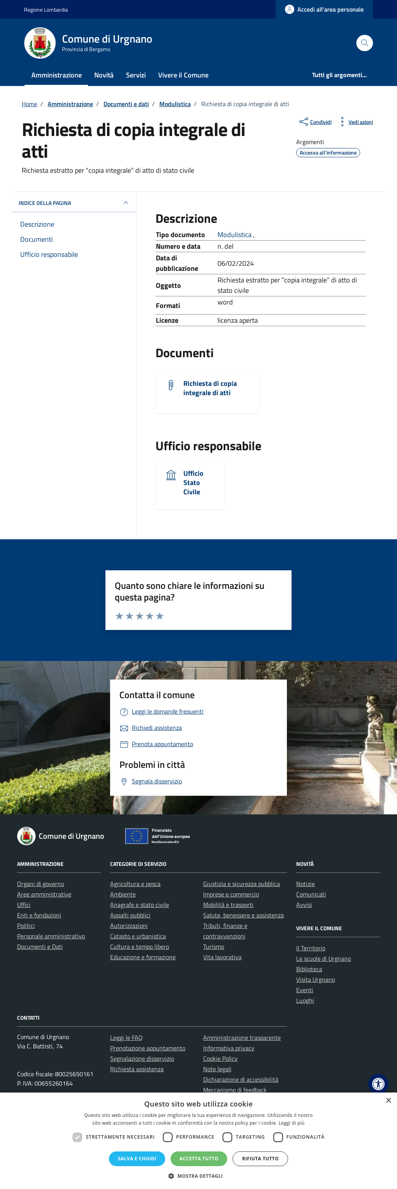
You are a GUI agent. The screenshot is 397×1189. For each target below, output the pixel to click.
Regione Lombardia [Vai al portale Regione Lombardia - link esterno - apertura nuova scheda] (46, 9)
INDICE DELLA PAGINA (74, 202)
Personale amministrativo (51, 936)
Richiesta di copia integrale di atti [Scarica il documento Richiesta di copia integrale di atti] (210, 388)
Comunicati (311, 894)
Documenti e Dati (40, 946)
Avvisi (304, 904)
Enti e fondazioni (39, 915)
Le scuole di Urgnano (323, 958)
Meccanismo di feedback (235, 1089)
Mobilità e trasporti (228, 904)
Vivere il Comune (183, 75)
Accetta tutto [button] (199, 1158)
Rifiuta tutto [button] (260, 1158)
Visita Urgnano (315, 979)
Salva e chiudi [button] (137, 1158)
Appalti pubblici (130, 915)
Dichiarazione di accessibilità (240, 1079)
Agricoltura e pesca (135, 883)
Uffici (24, 904)
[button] (378, 1084)
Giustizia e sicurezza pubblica (241, 883)
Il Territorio (310, 948)
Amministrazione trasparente (242, 1037)
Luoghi (305, 1000)
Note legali (217, 1069)
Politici (26, 925)
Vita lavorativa (222, 957)
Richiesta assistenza (137, 1069)
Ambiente (123, 894)
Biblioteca (309, 969)
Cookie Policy (220, 1058)
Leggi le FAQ (126, 1037)
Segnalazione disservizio (142, 1058)
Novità (104, 75)
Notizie (305, 883)
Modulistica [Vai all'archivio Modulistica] (235, 234)
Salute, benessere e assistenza (243, 915)
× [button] (388, 1101)
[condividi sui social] (314, 121)
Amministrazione (56, 75)
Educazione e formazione (143, 957)
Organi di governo (40, 883)
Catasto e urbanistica (138, 936)
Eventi (304, 990)
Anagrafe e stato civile (139, 904)
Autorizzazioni (129, 925)
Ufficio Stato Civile (193, 482)
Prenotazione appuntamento (147, 1048)
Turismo (213, 946)
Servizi (136, 75)
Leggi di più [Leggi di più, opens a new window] (292, 1123)
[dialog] (198, 1141)
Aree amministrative (44, 894)
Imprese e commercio (231, 894)
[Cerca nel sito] (364, 43)
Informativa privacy (228, 1048)
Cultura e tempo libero (139, 946)
